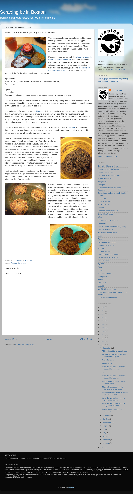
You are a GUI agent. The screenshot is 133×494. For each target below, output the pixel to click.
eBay (100, 217)
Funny (100, 239)
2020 (103, 324)
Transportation (103, 277)
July (104, 429)
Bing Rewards (103, 261)
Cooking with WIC (105, 251)
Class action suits (104, 201)
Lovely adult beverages (107, 242)
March (105, 436)
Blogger (71, 487)
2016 (103, 338)
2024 (103, 311)
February (106, 440)
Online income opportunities (109, 175)
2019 (103, 328)
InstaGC (101, 286)
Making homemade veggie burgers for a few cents (112, 388)
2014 (103, 345)
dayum (100, 280)
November (107, 416)
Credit (100, 270)
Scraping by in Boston (23, 12)
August (106, 426)
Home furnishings (104, 273)
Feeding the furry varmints (108, 220)
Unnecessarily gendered (107, 297)
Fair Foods (102, 223)
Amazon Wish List (118, 69)
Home (49, 339)
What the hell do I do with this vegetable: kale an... (113, 377)
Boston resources (104, 178)
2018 (103, 331)
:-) (103, 372)
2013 (103, 447)
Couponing (102, 198)
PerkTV (101, 264)
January (106, 443)
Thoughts (101, 185)
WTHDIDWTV (103, 205)
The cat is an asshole (106, 245)
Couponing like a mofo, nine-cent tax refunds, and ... (115, 393)
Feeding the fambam (19, 263)
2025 (103, 307)
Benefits (101, 208)
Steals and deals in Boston (108, 169)
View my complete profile (107, 156)
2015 (103, 341)
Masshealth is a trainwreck (108, 255)
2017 (103, 335)
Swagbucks (102, 182)
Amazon (101, 248)
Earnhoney (102, 283)
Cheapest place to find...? (108, 211)
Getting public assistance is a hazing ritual (113, 382)
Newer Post (11, 339)
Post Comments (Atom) (24, 345)
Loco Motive (117, 90)
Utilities (101, 236)
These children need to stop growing (112, 226)
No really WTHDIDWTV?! (108, 258)
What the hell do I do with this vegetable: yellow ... (113, 368)
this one (39, 111)
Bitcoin (100, 267)
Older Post (86, 339)
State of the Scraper (105, 214)
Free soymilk (107, 363)
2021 (103, 321)
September (107, 422)
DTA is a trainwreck (105, 230)
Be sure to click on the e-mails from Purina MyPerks (114, 355)
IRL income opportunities (107, 233)
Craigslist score (108, 360)
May (104, 433)
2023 (103, 314)
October (106, 419)
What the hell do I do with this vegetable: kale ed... (113, 399)
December (107, 348)
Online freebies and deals (108, 166)
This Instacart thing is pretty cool (115, 351)
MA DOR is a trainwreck (107, 289)
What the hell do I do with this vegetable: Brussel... (113, 405)
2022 (103, 317)
